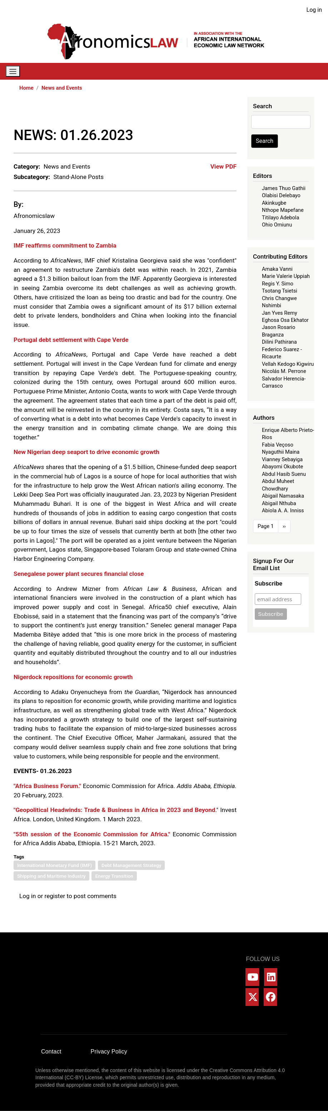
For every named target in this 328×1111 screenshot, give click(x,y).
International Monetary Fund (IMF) (54, 865)
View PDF (223, 166)
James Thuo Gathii (283, 188)
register (55, 896)
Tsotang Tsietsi (279, 291)
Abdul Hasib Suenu (284, 474)
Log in (314, 9)
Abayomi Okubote (282, 466)
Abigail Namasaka (283, 496)
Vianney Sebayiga (282, 459)
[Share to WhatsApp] (201, 111)
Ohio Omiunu (277, 224)
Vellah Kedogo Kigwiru (288, 364)
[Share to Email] (231, 111)
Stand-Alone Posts (78, 176)
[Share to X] (191, 111)
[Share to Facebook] (181, 111)
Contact (51, 1051)
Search (264, 141)
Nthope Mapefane (283, 210)
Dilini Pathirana (279, 342)
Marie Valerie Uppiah (286, 276)
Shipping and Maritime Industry (51, 876)
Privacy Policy (109, 1051)
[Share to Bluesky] (221, 111)
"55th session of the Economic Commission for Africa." (92, 834)
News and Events (61, 88)
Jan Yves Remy (279, 313)
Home (26, 88)
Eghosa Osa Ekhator (285, 320)
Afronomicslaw (34, 215)
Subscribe (268, 584)
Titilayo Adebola (280, 217)
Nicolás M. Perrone (284, 371)
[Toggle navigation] (13, 71)
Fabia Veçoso (277, 445)
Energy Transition (114, 876)
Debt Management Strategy (131, 865)
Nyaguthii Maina (280, 452)
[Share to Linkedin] (211, 111)
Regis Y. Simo (277, 283)
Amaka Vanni (277, 269)
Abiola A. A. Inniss (283, 510)
